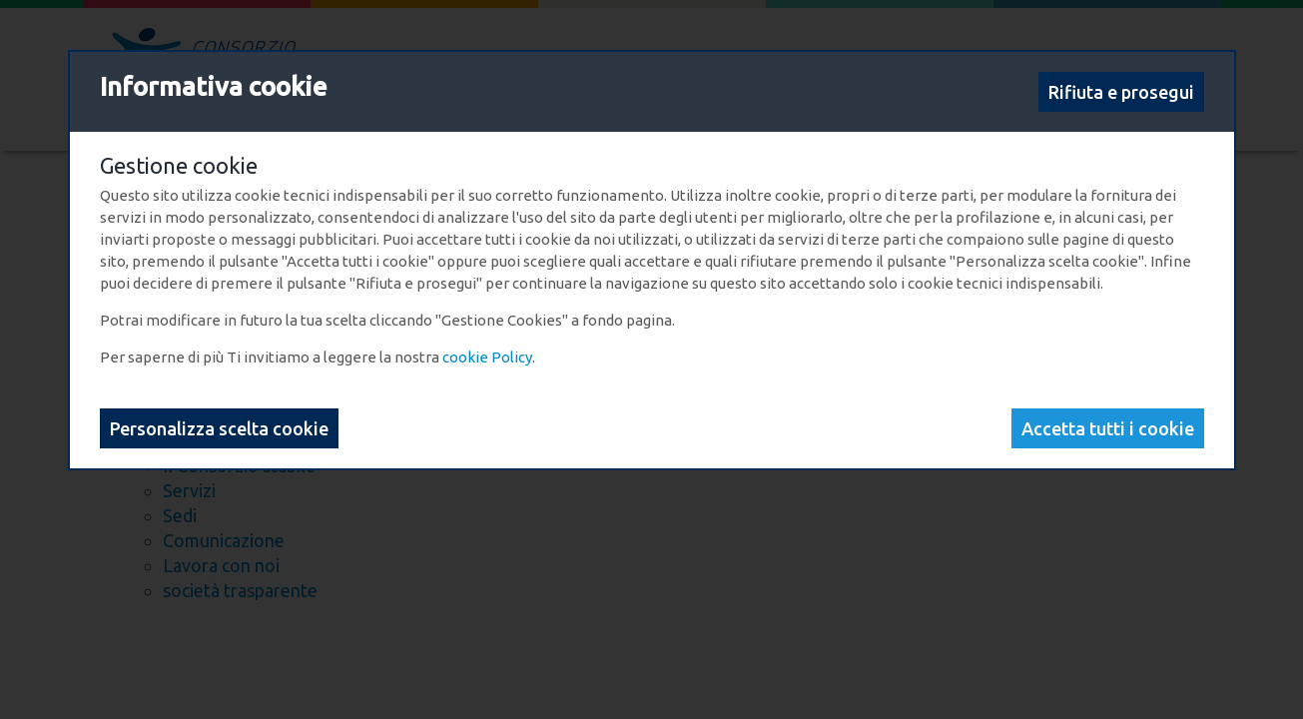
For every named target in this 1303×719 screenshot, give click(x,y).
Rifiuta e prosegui (1121, 92)
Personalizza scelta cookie (219, 428)
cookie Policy (487, 357)
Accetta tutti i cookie (1107, 428)
